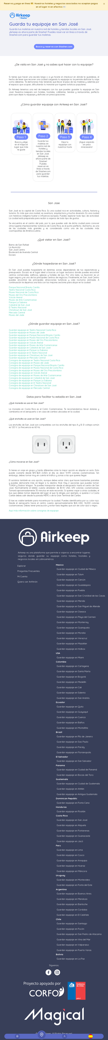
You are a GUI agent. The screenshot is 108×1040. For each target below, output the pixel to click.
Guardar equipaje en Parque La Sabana (28, 350)
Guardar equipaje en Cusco (70, 855)
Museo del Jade (16, 315)
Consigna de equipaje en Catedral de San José (32, 378)
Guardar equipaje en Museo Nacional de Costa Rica (34, 337)
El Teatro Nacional (17, 307)
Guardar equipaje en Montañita (72, 728)
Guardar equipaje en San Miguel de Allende (78, 606)
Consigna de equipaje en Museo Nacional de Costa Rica (36, 368)
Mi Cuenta (22, 576)
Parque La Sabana (18, 302)
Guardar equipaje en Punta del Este (74, 885)
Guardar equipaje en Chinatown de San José (30, 355)
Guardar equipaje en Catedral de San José (30, 347)
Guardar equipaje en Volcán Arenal (26, 342)
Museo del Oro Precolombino (23, 295)
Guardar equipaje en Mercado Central (27, 357)
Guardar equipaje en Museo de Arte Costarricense (33, 345)
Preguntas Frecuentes (28, 571)
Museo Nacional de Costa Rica (23, 292)
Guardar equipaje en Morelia (71, 632)
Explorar (21, 565)
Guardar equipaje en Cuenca (71, 717)
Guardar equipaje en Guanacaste (73, 836)
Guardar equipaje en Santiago (72, 923)
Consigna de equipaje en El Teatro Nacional (30, 383)
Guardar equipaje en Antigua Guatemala (77, 794)
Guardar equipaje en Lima (70, 849)
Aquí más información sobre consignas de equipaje (34, 510)
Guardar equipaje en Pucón (70, 928)
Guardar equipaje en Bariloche (72, 904)
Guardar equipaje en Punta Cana (73, 802)
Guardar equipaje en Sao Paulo (72, 741)
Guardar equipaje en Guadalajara (73, 585)
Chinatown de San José (20, 310)
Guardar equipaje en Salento (71, 692)
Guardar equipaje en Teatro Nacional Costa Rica (32, 330)
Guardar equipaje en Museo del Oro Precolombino (33, 340)
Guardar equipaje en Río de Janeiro (75, 736)
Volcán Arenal (15, 297)
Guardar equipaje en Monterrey (73, 622)
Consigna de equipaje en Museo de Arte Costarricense (35, 375)
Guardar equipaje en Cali (69, 687)
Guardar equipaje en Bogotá (71, 676)
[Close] (104, 3)
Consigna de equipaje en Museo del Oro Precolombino (35, 370)
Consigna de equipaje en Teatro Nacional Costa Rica (34, 360)
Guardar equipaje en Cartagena (73, 666)
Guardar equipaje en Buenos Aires (74, 893)
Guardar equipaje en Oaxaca (71, 611)
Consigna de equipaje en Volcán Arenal (28, 373)
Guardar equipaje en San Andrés (73, 698)
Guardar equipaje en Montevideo (73, 879)
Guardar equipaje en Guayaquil (72, 711)
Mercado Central (17, 312)
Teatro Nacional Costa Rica (22, 290)
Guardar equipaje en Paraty (71, 747)
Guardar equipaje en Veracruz (72, 638)
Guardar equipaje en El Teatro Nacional (28, 353)
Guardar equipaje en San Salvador (74, 761)
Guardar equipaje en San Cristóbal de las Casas (81, 595)
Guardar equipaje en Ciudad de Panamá (77, 769)
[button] (90, 1036)
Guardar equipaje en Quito (70, 706)
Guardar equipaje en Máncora (72, 871)
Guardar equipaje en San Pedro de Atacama (79, 934)
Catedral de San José (19, 305)
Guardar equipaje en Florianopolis (74, 752)
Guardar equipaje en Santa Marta (73, 671)
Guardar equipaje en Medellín (71, 682)
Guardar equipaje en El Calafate (73, 914)
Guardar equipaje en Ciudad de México (76, 569)
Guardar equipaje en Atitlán (70, 788)
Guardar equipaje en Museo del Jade (27, 332)
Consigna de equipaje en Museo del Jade (29, 363)
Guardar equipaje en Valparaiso (73, 944)
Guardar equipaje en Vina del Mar (73, 939)
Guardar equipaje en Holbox (71, 649)
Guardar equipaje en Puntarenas (73, 830)
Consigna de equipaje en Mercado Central (29, 388)
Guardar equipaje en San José (72, 820)
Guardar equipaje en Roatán (71, 811)
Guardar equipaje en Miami (70, 657)
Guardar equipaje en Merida (71, 601)
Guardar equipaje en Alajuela (71, 825)
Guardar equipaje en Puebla (71, 590)
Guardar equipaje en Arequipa (72, 860)
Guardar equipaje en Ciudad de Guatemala (78, 783)
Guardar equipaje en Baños (70, 722)
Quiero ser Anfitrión (27, 581)
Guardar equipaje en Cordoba (72, 909)
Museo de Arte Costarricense (23, 300)
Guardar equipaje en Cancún (71, 579)
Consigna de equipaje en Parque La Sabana (30, 380)
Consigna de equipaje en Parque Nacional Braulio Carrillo (36, 365)
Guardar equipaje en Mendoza (72, 899)
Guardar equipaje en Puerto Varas (74, 950)
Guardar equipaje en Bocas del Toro (75, 775)
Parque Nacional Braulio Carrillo (24, 287)
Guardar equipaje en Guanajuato (73, 627)
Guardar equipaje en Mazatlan (72, 643)
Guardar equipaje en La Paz (71, 958)
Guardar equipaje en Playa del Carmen (76, 617)
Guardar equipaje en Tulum (70, 574)
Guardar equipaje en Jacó (70, 841)
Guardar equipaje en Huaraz (71, 865)
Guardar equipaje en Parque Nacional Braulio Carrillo (34, 335)
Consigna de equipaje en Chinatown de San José (32, 385)
